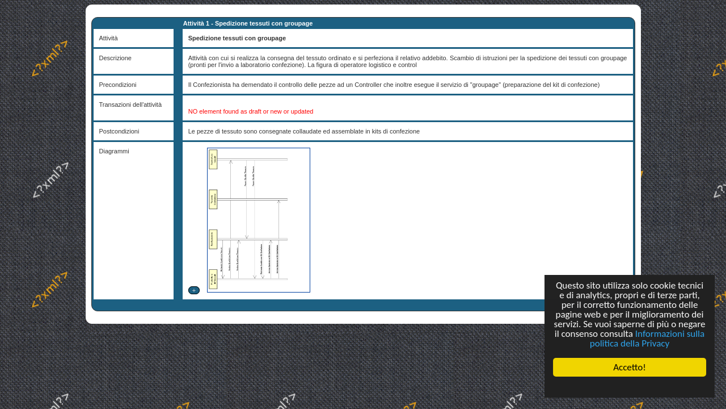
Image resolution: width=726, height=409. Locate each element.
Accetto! (629, 367)
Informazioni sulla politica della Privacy (647, 338)
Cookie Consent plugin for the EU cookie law (629, 387)
